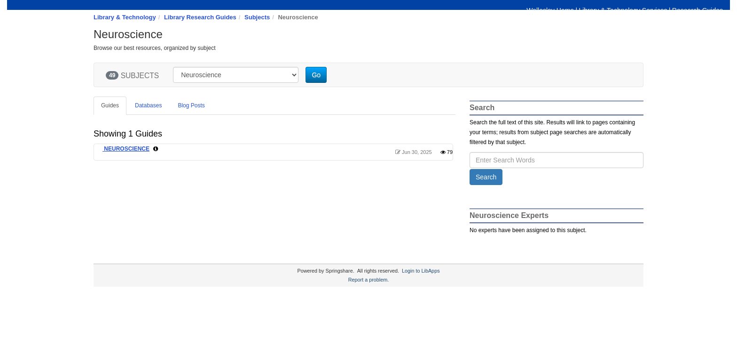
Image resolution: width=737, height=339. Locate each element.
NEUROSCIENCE (125, 148)
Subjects (257, 17)
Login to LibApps (420, 271)
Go (316, 75)
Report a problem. (368, 279)
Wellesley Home (550, 10)
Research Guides (697, 10)
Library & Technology (125, 17)
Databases (148, 105)
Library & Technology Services (623, 10)
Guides (110, 105)
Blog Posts (191, 105)
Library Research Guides (200, 17)
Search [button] (486, 177)
